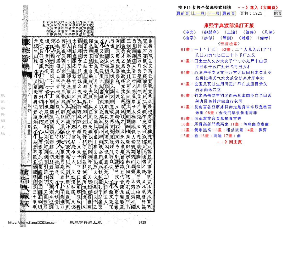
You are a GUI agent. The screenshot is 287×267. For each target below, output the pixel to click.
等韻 (227, 38)
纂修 (250, 32)
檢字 (189, 38)
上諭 (231, 32)
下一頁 (213, 13)
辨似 (208, 38)
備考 (264, 38)
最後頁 (228, 13)
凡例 (268, 32)
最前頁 (183, 13)
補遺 (245, 38)
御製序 (210, 32)
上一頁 (198, 13)
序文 (189, 32)
